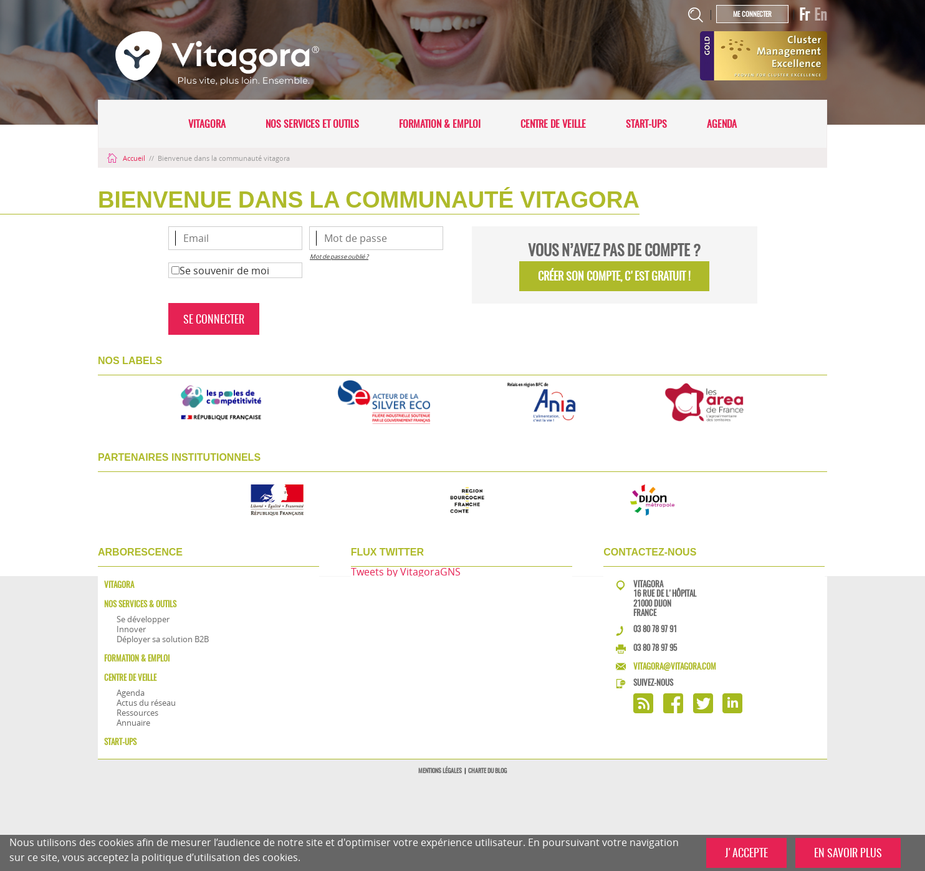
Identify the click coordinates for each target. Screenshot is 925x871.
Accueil (127, 158)
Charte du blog (487, 770)
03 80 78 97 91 (655, 628)
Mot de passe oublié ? (339, 257)
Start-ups (646, 123)
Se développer (143, 619)
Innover (131, 629)
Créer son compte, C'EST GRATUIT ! (614, 276)
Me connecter (752, 14)
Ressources (137, 712)
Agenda (722, 123)
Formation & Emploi (440, 123)
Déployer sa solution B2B (163, 639)
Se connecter (213, 319)
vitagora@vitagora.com (674, 666)
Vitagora (207, 123)
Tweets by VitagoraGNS (406, 572)
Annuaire (133, 722)
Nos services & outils (140, 604)
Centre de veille (553, 123)
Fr (804, 14)
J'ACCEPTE (746, 852)
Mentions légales (440, 770)
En (820, 14)
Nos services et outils (312, 123)
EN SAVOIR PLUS (848, 852)
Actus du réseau (146, 702)
